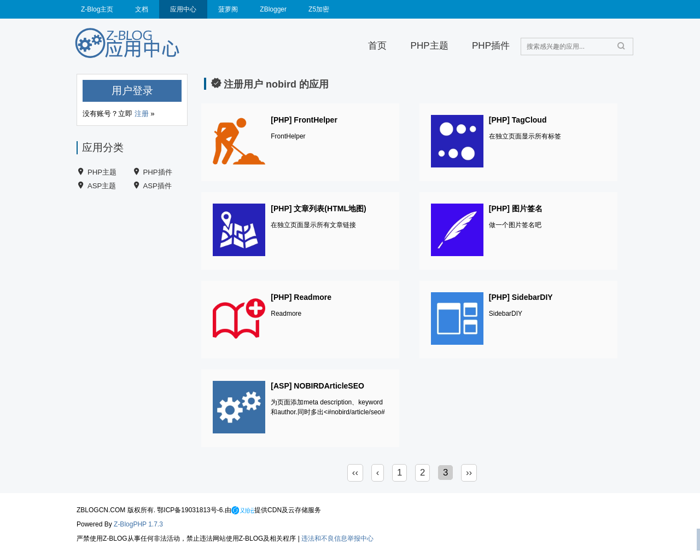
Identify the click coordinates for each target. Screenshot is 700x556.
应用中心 (183, 9)
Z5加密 (318, 9)
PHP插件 (491, 45)
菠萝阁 (228, 9)
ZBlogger (273, 9)
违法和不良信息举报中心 (337, 538)
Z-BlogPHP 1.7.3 (138, 524)
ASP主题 (102, 186)
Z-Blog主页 (97, 9)
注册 (142, 113)
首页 (377, 45)
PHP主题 (429, 45)
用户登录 (132, 90)
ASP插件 (157, 186)
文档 (141, 9)
